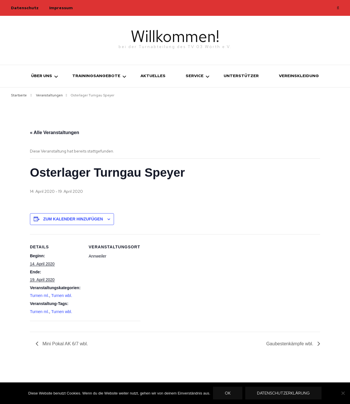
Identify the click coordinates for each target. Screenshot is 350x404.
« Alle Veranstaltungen (54, 132)
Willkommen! (175, 35)
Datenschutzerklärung (283, 393)
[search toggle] (338, 8)
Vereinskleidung (299, 75)
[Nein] (343, 393)
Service (194, 75)
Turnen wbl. (61, 295)
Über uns (41, 75)
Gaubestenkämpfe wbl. (290, 343)
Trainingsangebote (96, 75)
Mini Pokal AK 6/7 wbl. (64, 343)
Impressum (61, 7)
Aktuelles (153, 75)
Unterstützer (241, 75)
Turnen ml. (39, 295)
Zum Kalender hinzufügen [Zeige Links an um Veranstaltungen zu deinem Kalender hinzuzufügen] (73, 219)
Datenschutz (25, 7)
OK (228, 393)
